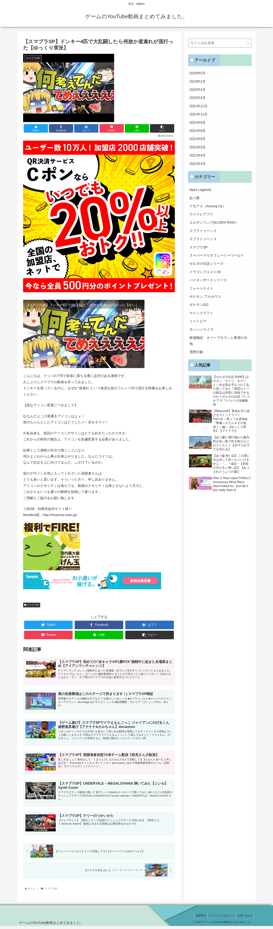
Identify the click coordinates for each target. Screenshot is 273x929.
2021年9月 (197, 123)
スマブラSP (31, 605)
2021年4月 (197, 155)
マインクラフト (201, 313)
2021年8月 (197, 131)
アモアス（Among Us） (207, 206)
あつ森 (194, 198)
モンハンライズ (201, 329)
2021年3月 (197, 164)
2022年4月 (197, 90)
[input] (220, 43)
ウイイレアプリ (201, 214)
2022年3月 (197, 98)
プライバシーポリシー (219, 918)
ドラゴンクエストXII (205, 272)
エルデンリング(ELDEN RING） (214, 222)
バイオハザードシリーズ (208, 280)
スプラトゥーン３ (203, 239)
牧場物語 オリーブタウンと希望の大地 (218, 341)
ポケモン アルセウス (205, 296)
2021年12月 (198, 106)
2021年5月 (197, 147)
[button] (248, 43)
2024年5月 (197, 73)
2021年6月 (197, 139)
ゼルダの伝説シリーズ (206, 264)
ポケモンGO (198, 305)
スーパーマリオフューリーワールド (216, 255)
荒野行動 (196, 352)
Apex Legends (200, 190)
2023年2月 (197, 81)
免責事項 (196, 918)
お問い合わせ (244, 918)
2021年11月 (198, 114)
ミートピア (197, 321)
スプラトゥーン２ (203, 231)
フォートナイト (201, 288)
